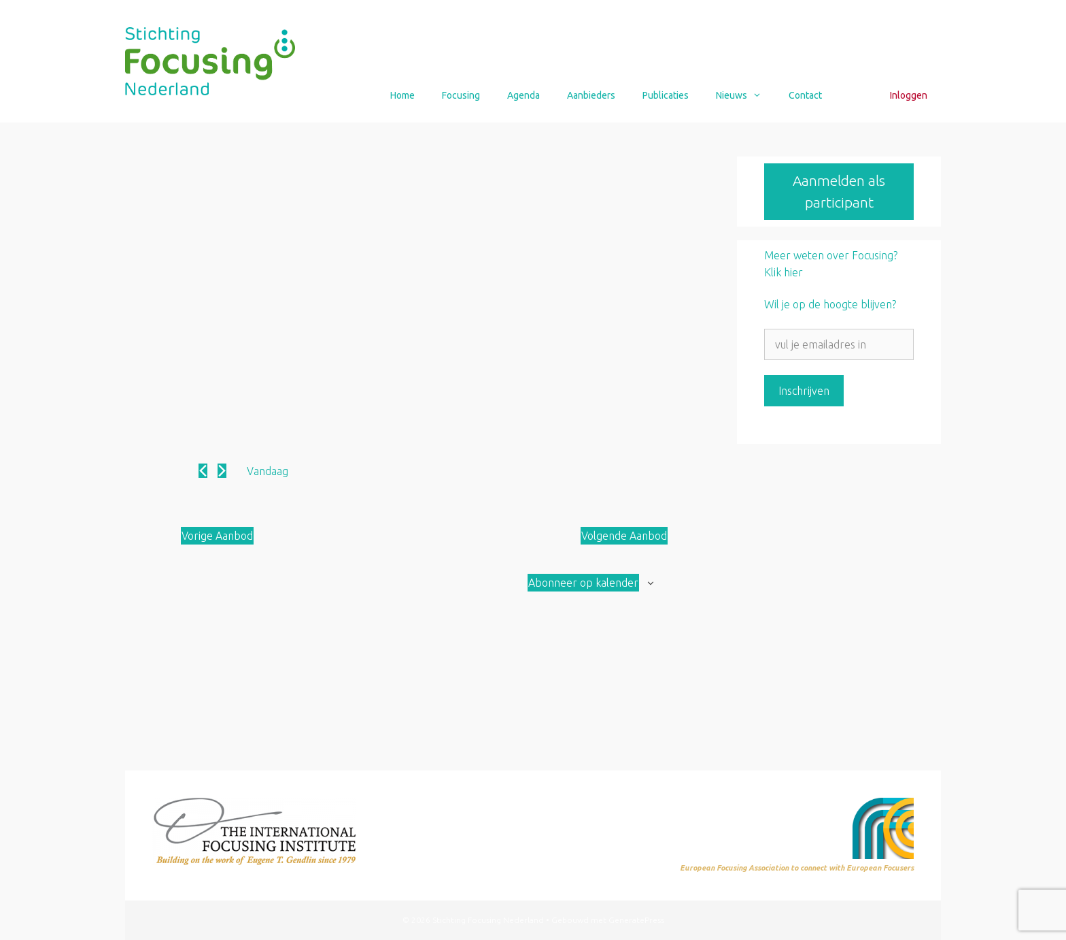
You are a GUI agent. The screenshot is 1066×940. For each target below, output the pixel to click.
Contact (805, 95)
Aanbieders (591, 95)
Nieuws (745, 95)
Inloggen (908, 95)
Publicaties (665, 95)
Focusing (461, 95)
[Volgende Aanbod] (222, 471)
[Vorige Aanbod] (203, 471)
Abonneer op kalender (583, 583)
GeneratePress (636, 919)
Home (402, 95)
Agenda (523, 95)
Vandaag (267, 471)
